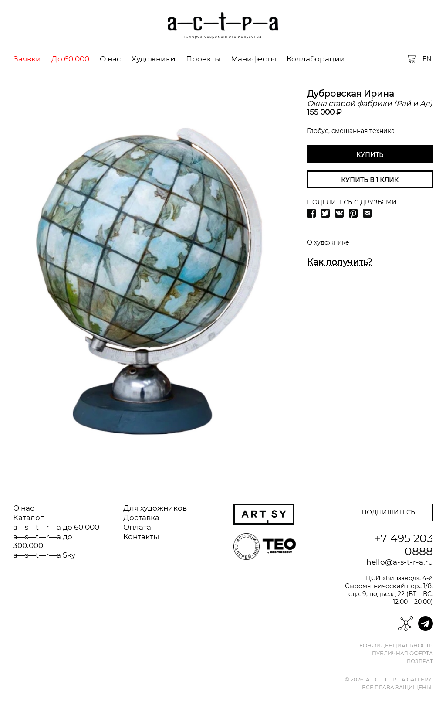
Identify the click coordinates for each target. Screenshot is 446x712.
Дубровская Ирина (350, 94)
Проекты (203, 59)
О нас (110, 59)
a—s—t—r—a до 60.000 (56, 527)
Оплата (137, 527)
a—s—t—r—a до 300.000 (42, 541)
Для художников (155, 508)
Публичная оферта (402, 654)
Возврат (420, 661)
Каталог (28, 517)
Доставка (141, 517)
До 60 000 (70, 59)
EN (426, 59)
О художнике (328, 242)
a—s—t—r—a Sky (44, 555)
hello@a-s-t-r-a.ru (399, 562)
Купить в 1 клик (370, 180)
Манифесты (253, 59)
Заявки (27, 59)
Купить (369, 155)
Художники (154, 59)
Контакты (141, 536)
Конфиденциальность (396, 646)
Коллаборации (316, 59)
